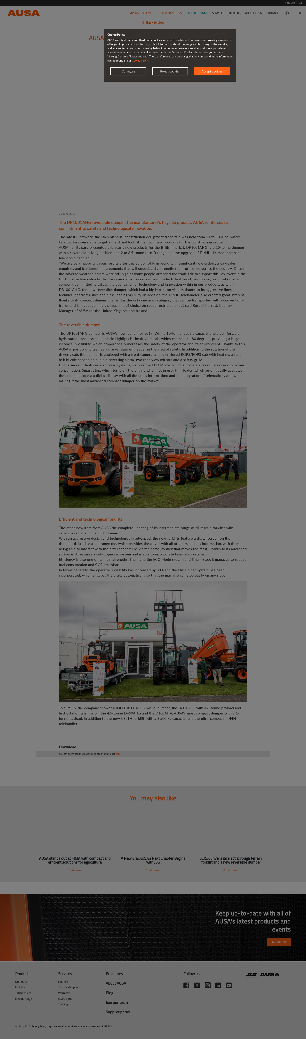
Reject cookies (170, 71)
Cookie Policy (140, 60)
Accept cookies (211, 71)
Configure (128, 71)
